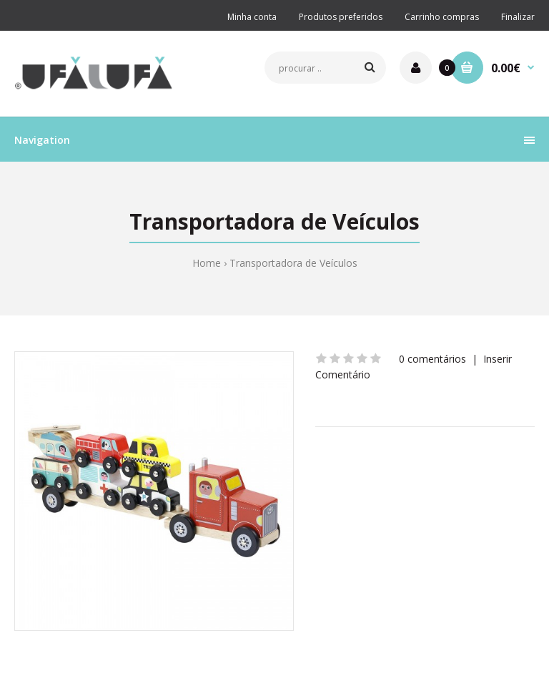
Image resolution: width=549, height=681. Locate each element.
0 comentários (432, 359)
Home (206, 263)
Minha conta (252, 17)
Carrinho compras (442, 17)
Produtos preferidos (340, 17)
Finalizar (518, 17)
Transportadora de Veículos (293, 263)
